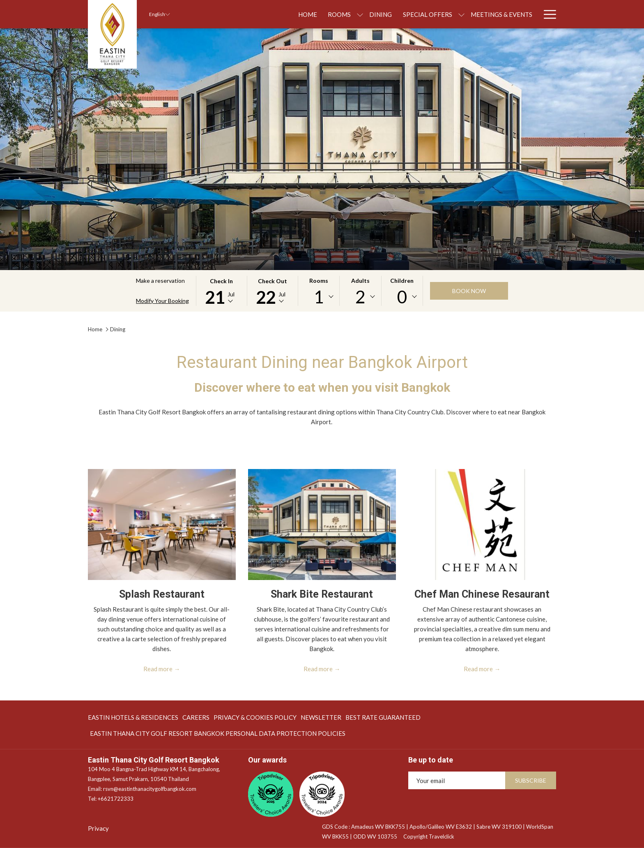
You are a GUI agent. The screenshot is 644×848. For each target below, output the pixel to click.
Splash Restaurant (162, 594)
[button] (221, 291)
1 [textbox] (319, 296)
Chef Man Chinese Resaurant (482, 594)
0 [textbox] (402, 296)
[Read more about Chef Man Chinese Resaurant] (482, 524)
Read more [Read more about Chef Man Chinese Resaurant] (478, 668)
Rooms (318, 280)
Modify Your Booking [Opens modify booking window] (162, 300)
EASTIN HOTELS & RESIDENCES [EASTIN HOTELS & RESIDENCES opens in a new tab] (133, 719)
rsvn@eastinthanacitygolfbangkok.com (149, 789)
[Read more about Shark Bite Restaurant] (322, 524)
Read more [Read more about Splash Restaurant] (157, 668)
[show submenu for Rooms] (315, 14)
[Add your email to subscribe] (456, 780)
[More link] (547, 14)
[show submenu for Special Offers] (417, 14)
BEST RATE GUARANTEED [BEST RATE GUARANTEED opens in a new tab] (383, 719)
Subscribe (530, 780)
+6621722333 (115, 798)
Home (95, 329)
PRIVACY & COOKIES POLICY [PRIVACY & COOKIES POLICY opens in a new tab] (255, 719)
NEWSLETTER (321, 717)
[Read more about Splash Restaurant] (162, 524)
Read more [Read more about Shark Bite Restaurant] (318, 668)
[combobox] (319, 296)
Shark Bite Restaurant (322, 594)
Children (402, 280)
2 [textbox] (360, 296)
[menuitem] (263, 14)
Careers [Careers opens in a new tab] (195, 719)
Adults (360, 280)
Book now (469, 290)
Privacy (98, 828)
